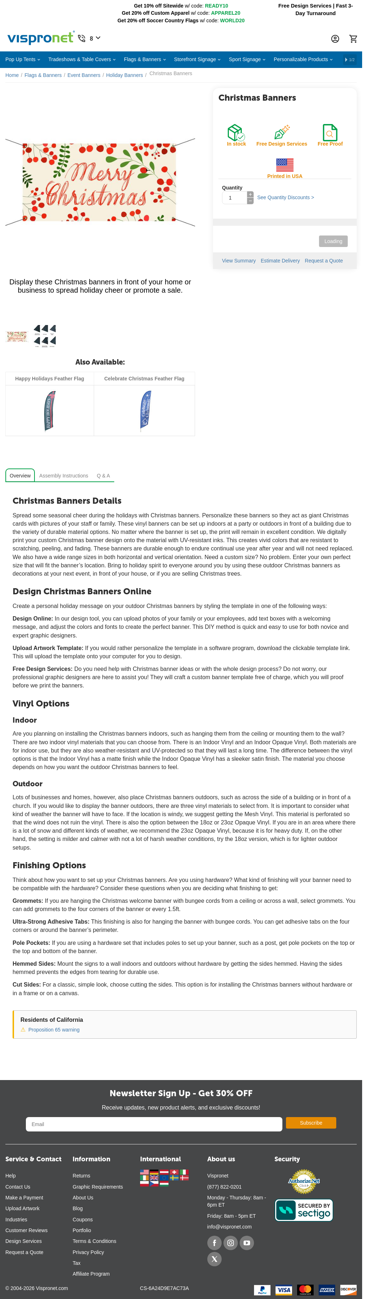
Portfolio (82, 1230)
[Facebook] (214, 1243)
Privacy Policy (88, 1252)
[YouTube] (247, 1243)
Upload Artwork (22, 1208)
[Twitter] (214, 1259)
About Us (83, 1197)
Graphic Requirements (98, 1187)
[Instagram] (230, 1243)
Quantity (232, 188)
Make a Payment (24, 1197)
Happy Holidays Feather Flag (49, 378)
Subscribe (311, 1123)
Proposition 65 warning (53, 1030)
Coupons (83, 1219)
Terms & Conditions (94, 1241)
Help (10, 1176)
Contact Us (17, 1187)
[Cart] (353, 39)
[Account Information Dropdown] (335, 39)
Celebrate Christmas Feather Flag (144, 378)
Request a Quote (324, 261)
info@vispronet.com (229, 1227)
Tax (76, 1263)
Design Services (23, 1241)
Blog (78, 1208)
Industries (16, 1219)
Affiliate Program (91, 1274)
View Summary (239, 261)
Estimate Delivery (280, 261)
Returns (81, 1176)
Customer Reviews (26, 1230)
